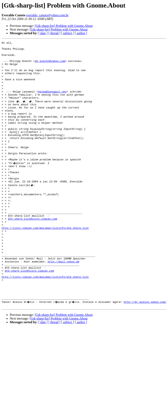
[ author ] (81, 33)
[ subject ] (67, 33)
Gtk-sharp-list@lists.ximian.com (32, 252)
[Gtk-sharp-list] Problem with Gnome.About (64, 26)
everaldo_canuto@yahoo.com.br (47, 15)
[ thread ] (54, 33)
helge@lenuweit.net (52, 102)
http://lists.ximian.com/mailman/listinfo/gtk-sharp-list (45, 263)
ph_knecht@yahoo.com (50, 65)
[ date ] (43, 33)
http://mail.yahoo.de (63, 304)
